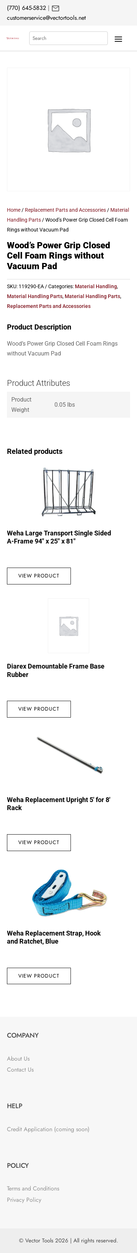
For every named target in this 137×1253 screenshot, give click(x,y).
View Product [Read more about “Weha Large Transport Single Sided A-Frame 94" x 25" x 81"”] (39, 575)
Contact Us (20, 1069)
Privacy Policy (24, 1200)
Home (13, 210)
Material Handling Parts (34, 296)
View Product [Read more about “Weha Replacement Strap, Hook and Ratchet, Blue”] (39, 975)
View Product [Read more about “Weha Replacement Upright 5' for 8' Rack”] (39, 842)
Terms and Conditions (33, 1188)
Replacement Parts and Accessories (65, 210)
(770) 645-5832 (26, 8)
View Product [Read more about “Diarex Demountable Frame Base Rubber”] (39, 708)
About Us (18, 1058)
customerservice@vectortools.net (46, 18)
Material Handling (96, 286)
